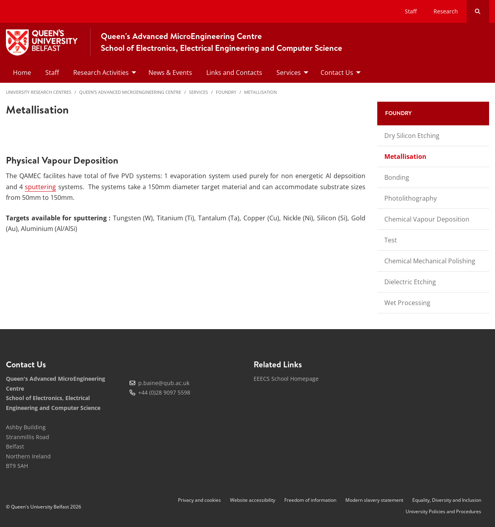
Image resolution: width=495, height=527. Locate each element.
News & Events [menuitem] (170, 72)
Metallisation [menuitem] (405, 156)
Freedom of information (310, 500)
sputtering (40, 186)
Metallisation (260, 92)
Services (198, 92)
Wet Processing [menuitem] (407, 302)
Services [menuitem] (288, 72)
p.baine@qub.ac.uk (163, 383)
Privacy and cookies (199, 500)
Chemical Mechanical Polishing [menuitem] (429, 261)
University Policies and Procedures (443, 511)
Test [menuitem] (390, 240)
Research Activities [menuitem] (101, 72)
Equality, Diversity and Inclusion (446, 500)
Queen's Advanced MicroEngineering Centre (130, 92)
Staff (411, 11)
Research (446, 11)
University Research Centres (38, 92)
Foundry (226, 92)
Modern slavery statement (374, 500)
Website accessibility (252, 500)
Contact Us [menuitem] (337, 72)
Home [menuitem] (22, 72)
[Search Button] (478, 11)
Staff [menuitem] (52, 72)
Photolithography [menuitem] (410, 198)
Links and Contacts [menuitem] (234, 72)
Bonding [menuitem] (396, 177)
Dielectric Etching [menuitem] (410, 281)
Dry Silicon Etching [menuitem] (411, 135)
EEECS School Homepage (286, 378)
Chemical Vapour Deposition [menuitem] (426, 219)
